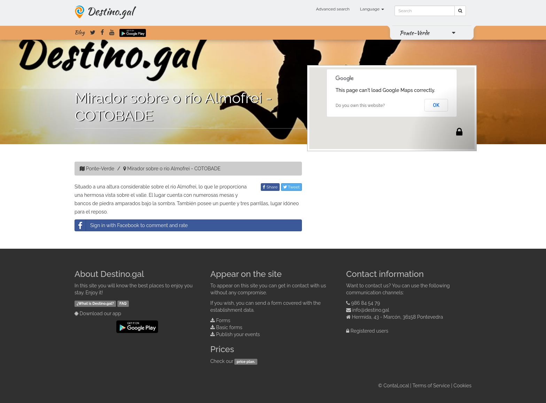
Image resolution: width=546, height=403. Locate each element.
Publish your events (238, 334)
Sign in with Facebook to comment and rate (131, 225)
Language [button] (372, 9)
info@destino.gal (370, 310)
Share (270, 187)
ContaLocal (396, 385)
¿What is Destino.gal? (95, 303)
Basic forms (229, 327)
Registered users (370, 331)
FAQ (122, 303)
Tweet (291, 187)
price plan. (246, 361)
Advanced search (333, 9)
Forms (223, 320)
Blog (80, 32)
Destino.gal (110, 11)
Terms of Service (431, 385)
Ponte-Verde (414, 33)
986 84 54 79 (365, 303)
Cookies (462, 385)
